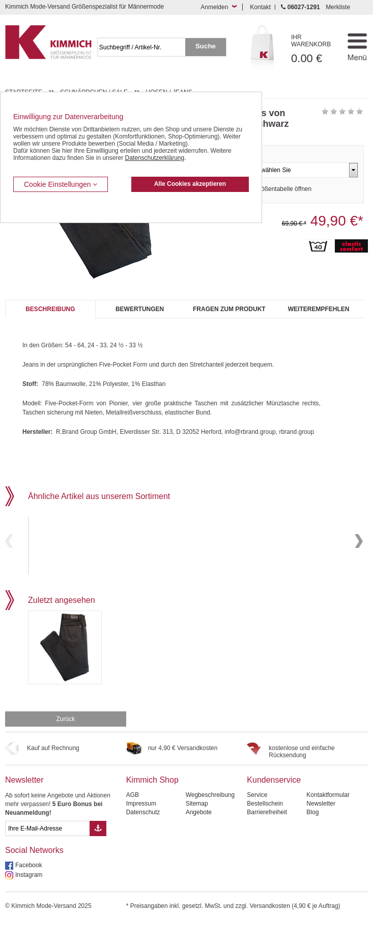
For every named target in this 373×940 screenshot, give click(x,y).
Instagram (28, 892)
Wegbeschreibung (210, 812)
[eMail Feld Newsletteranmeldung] (47, 845)
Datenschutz (143, 829)
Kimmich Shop (152, 797)
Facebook (28, 882)
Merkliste (338, 7)
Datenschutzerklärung (154, 157)
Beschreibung (50, 309)
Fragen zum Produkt (229, 309)
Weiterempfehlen (319, 309)
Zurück (65, 736)
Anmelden (214, 7)
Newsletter (24, 797)
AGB (132, 812)
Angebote (199, 829)
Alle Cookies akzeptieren (190, 183)
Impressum (141, 820)
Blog (312, 829)
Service (257, 812)
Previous (9, 550)
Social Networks (34, 867)
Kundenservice (274, 797)
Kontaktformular (328, 812)
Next (359, 550)
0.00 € (314, 49)
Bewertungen (140, 309)
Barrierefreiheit (267, 829)
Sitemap (197, 820)
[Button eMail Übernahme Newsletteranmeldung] (98, 845)
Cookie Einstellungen (60, 184)
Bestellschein (265, 820)
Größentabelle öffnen (283, 188)
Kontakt (260, 7)
